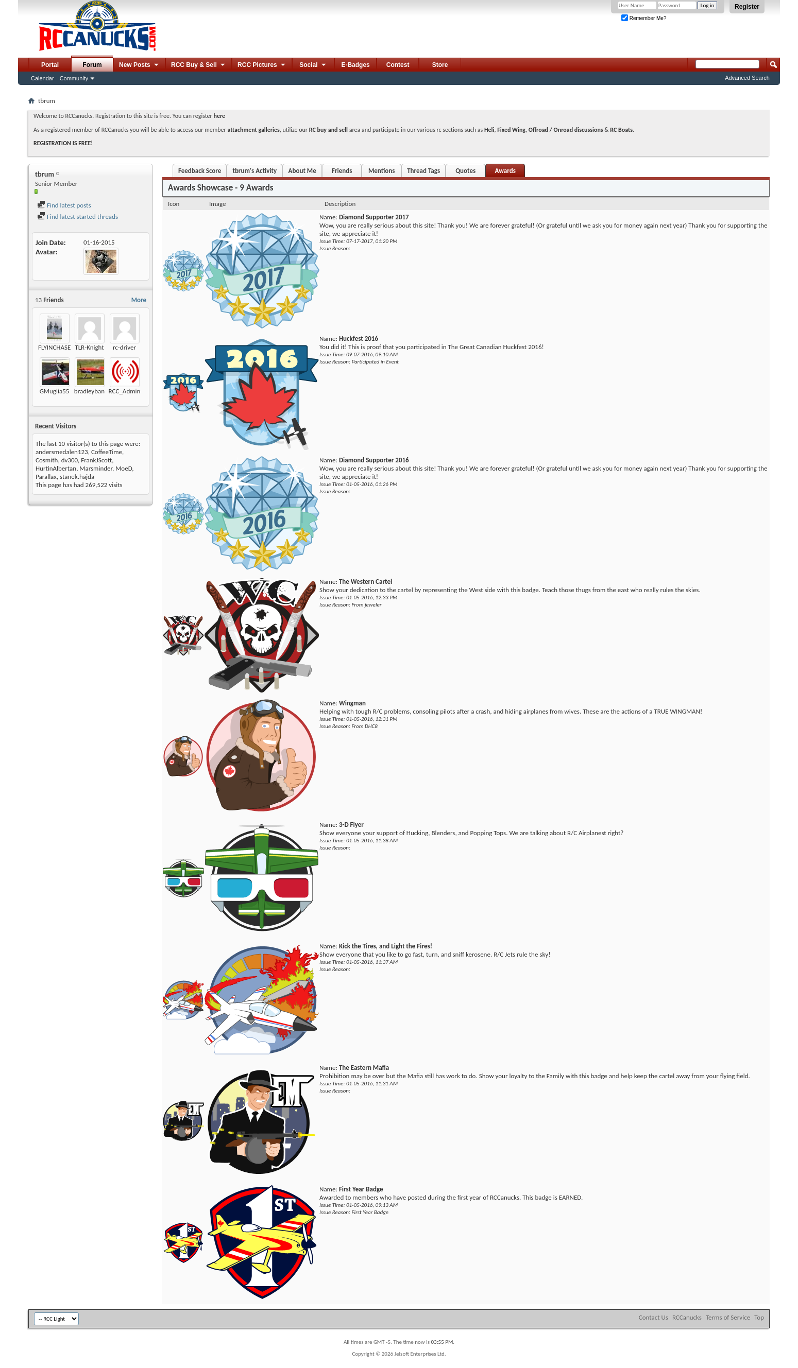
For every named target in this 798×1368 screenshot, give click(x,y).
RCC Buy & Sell (198, 65)
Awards (505, 171)
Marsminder (95, 468)
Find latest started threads (77, 216)
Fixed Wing (511, 129)
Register (747, 6)
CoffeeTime (106, 452)
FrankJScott (96, 460)
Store (440, 64)
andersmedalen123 (62, 452)
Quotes (465, 171)
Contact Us (653, 1317)
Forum (91, 64)
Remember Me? (643, 18)
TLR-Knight (89, 347)
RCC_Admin (125, 391)
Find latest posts (64, 205)
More (138, 300)
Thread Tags (423, 171)
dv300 (69, 460)
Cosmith (47, 460)
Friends (342, 171)
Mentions (381, 171)
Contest (398, 64)
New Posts (139, 65)
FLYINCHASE (54, 347)
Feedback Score (199, 171)
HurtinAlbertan (56, 468)
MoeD (123, 468)
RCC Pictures (261, 65)
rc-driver (124, 347)
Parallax (46, 476)
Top (759, 1317)
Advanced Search (747, 78)
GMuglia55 (55, 391)
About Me (302, 171)
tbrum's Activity (254, 171)
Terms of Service (728, 1317)
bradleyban (89, 391)
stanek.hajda (77, 476)
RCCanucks (687, 1317)
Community (74, 78)
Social (313, 65)
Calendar (42, 78)
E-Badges (355, 64)
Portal (50, 64)
